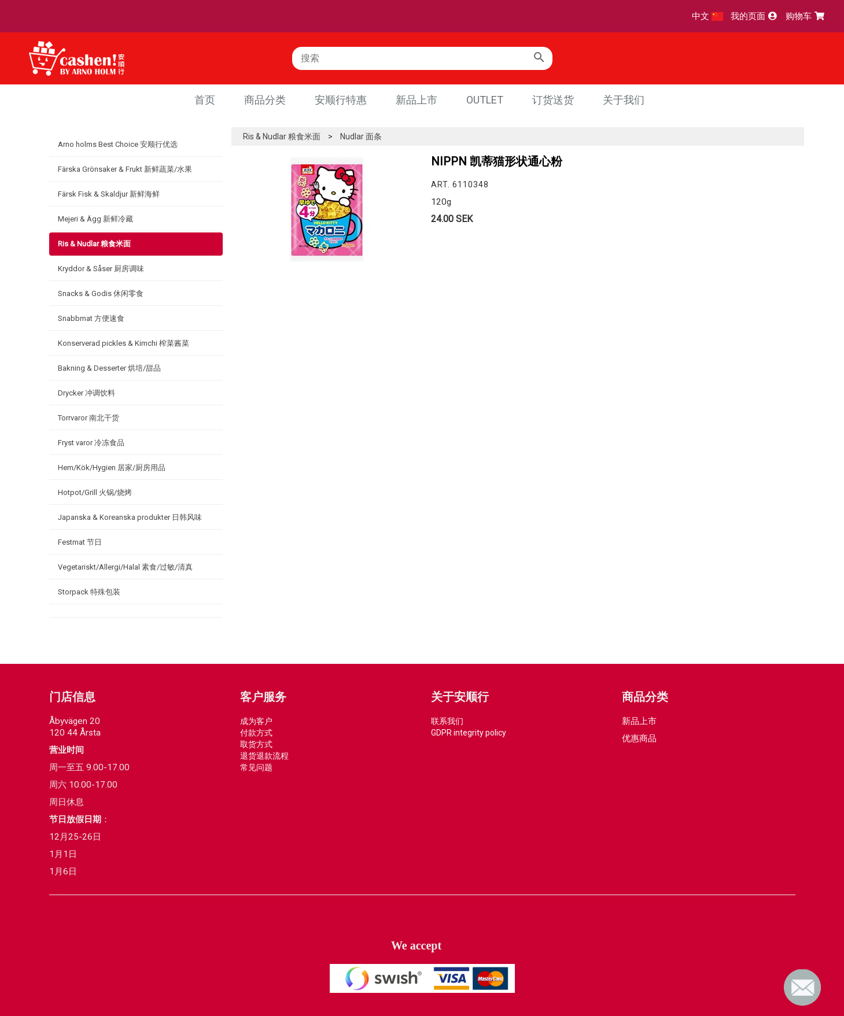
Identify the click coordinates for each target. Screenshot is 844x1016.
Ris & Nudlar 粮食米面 (94, 243)
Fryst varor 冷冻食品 (91, 442)
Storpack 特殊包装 (89, 592)
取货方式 (256, 744)
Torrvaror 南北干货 (88, 417)
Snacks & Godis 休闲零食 (100, 293)
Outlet (484, 100)
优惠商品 (639, 738)
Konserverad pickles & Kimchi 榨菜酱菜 (123, 343)
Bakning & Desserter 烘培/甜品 (109, 368)
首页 (204, 100)
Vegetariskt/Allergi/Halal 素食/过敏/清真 (125, 567)
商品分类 (265, 100)
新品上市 (416, 100)
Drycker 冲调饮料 (86, 393)
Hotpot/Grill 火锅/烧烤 (95, 492)
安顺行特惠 (341, 100)
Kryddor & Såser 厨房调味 (101, 268)
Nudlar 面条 (361, 136)
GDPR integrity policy (468, 732)
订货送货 (553, 100)
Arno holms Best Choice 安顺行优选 (118, 144)
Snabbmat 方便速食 (91, 318)
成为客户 (256, 721)
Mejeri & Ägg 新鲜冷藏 (95, 219)
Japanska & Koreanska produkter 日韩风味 (130, 517)
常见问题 (256, 767)
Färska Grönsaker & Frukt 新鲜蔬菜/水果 (125, 169)
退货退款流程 (264, 755)
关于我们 (623, 100)
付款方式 (256, 732)
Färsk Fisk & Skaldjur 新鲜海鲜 (109, 194)
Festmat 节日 (80, 542)
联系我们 (447, 721)
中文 (707, 16)
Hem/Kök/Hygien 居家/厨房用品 (111, 467)
